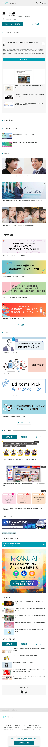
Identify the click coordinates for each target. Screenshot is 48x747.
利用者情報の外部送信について (11, 729)
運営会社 (17, 725)
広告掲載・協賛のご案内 (8, 727)
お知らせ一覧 (9, 725)
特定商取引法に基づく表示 (35, 725)
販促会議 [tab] (9, 437)
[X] (26, 691)
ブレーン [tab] (38, 437)
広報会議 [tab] (24, 437)
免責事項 (24, 725)
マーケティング (5, 710)
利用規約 (30, 727)
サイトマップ (41, 729)
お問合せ (34, 729)
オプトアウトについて (39, 727)
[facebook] (22, 691)
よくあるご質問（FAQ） (25, 729)
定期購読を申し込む (24, 743)
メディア (13, 710)
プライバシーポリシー (20, 727)
